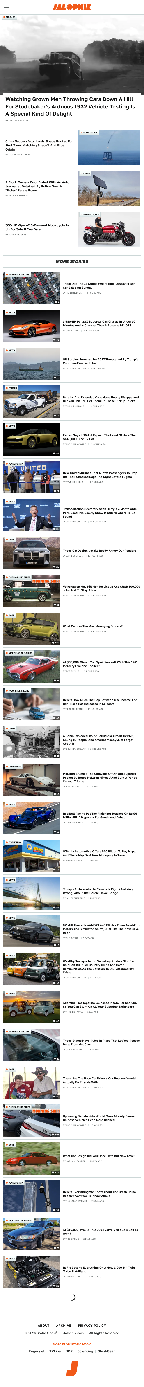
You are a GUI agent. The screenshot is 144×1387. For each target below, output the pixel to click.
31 (58, 756)
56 (57, 453)
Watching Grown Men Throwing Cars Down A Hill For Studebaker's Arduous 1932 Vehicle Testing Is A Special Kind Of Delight (70, 106)
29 (57, 566)
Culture (10, 17)
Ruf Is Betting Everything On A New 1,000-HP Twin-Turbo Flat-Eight (99, 1269)
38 (57, 1020)
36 (57, 529)
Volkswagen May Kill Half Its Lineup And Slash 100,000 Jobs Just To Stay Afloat (101, 588)
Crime (86, 173)
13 (58, 415)
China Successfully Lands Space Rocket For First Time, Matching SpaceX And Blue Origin (39, 145)
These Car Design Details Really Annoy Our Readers (99, 550)
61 (58, 604)
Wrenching (15, 842)
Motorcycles (91, 214)
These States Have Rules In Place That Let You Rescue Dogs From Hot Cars (101, 1042)
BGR (69, 1351)
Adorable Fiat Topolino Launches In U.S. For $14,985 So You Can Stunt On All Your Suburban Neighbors (100, 1004)
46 (57, 869)
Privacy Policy (92, 1325)
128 (57, 642)
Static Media (46, 1333)
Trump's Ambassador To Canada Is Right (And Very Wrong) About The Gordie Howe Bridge (98, 891)
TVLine (55, 1351)
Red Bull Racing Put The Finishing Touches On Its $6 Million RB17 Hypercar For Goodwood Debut (100, 815)
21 (58, 491)
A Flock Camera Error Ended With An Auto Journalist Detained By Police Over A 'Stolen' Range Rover (37, 186)
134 (57, 1172)
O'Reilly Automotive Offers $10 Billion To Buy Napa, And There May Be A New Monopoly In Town (99, 853)
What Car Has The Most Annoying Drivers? (93, 626)
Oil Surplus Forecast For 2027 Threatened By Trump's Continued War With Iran (100, 361)
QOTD (11, 539)
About (44, 1325)
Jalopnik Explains (19, 274)
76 (58, 1248)
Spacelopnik (90, 132)
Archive (63, 1325)
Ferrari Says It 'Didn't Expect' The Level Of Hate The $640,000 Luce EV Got (99, 437)
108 (57, 1134)
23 (57, 1285)
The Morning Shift (19, 577)
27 (58, 1058)
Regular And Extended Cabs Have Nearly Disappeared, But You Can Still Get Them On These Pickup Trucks (101, 399)
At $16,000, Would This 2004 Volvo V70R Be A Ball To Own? (100, 1231)
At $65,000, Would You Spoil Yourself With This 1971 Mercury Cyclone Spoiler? (100, 664)
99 (57, 983)
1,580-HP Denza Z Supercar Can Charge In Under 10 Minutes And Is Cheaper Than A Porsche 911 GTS (99, 323)
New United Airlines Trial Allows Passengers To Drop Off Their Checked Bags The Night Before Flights (100, 475)
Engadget (37, 1351)
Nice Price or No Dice (20, 653)
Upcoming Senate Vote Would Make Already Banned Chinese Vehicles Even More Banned (99, 1118)
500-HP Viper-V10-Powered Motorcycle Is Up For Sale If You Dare (37, 227)
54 (57, 1210)
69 (57, 718)
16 (58, 831)
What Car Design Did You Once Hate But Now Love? (99, 1156)
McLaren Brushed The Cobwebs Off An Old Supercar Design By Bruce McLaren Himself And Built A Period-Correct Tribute (100, 777)
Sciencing (85, 1351)
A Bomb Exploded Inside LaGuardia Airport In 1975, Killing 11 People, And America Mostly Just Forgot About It (98, 739)
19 (58, 377)
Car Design (15, 766)
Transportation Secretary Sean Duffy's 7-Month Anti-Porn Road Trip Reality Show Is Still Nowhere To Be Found (100, 512)
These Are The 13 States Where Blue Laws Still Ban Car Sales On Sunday (99, 285)
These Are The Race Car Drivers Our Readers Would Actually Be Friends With (99, 1080)
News (12, 312)
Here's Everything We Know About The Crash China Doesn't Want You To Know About (99, 1194)
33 (57, 339)
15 (58, 793)
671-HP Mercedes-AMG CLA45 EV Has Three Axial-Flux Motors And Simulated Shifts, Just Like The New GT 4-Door (101, 929)
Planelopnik (16, 464)
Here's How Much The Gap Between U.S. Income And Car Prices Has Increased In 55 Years (100, 702)
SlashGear (106, 1351)
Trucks (13, 388)
